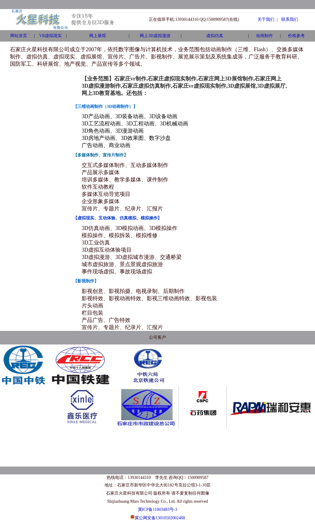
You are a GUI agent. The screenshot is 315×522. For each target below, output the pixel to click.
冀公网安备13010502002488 (160, 518)
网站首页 (18, 35)
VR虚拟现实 (50, 35)
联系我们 (289, 19)
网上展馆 (97, 35)
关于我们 (265, 19)
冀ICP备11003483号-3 (157, 509)
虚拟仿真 (214, 35)
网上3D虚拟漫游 (155, 35)
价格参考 (296, 35)
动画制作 (264, 35)
